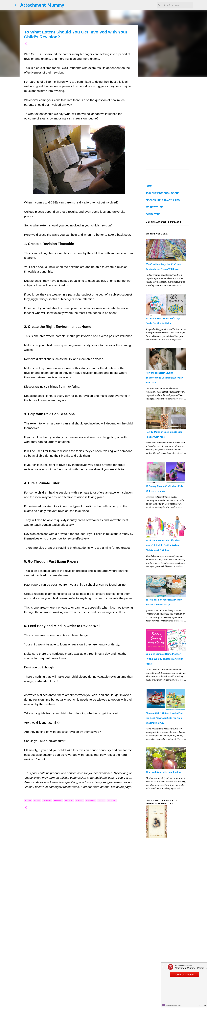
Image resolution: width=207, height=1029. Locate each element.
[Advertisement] (78, 850)
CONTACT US (153, 214)
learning (47, 800)
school (79, 800)
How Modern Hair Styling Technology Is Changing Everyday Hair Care (164, 377)
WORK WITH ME (154, 207)
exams (28, 800)
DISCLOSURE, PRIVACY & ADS (163, 200)
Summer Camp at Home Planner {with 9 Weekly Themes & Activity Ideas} (164, 659)
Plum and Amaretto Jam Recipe (163, 772)
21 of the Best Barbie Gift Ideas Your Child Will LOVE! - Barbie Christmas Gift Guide (163, 545)
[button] (26, 44)
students (90, 800)
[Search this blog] (177, 5)
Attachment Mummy (42, 4)
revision (68, 800)
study (101, 800)
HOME (149, 186)
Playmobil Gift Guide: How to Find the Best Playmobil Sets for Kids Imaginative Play (164, 718)
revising (58, 800)
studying (112, 800)
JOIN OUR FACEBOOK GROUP (163, 193)
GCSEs (37, 800)
